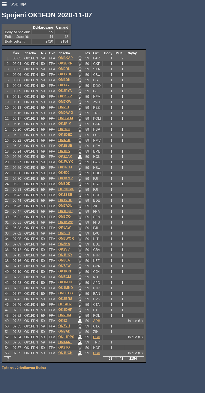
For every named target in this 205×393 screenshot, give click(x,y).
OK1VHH (65, 200)
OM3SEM (65, 118)
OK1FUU (65, 282)
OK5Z (62, 320)
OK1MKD (65, 288)
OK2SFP (65, 96)
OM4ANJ (65, 342)
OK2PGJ (65, 167)
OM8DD (64, 183)
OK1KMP (65, 178)
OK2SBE (65, 194)
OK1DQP (65, 211)
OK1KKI (64, 271)
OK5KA (64, 244)
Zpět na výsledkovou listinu (24, 368)
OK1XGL (65, 74)
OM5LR (64, 233)
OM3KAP (65, 58)
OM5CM (64, 277)
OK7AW (64, 266)
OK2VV (64, 249)
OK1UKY (65, 255)
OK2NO (64, 129)
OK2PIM (64, 123)
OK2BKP (65, 63)
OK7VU (64, 326)
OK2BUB (65, 145)
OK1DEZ (65, 134)
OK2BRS (65, 298)
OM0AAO (65, 112)
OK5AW (64, 227)
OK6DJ (64, 172)
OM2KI (63, 107)
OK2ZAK (65, 156)
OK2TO (64, 347)
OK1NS (64, 151)
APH (96, 321)
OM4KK (64, 140)
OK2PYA (65, 91)
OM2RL (64, 69)
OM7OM (64, 315)
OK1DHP (65, 309)
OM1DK (64, 80)
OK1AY (64, 85)
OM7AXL (65, 205)
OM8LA (64, 260)
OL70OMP (66, 189)
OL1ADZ (65, 304)
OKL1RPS (66, 337)
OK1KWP (65, 222)
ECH (96, 337)
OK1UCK (65, 353)
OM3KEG (65, 293)
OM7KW (64, 101)
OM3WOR (66, 238)
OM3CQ (64, 216)
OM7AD (64, 331)
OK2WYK (65, 162)
